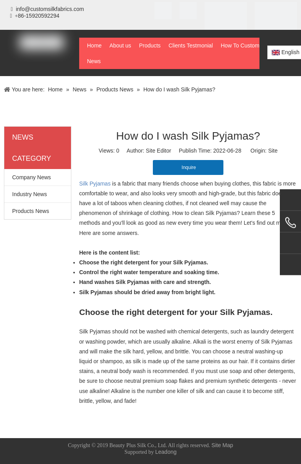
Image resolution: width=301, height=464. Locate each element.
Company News (31, 177)
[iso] (163, 10)
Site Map (222, 445)
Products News (30, 211)
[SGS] (188, 10)
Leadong (166, 452)
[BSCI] (276, 23)
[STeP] (226, 23)
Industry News (29, 194)
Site (272, 150)
